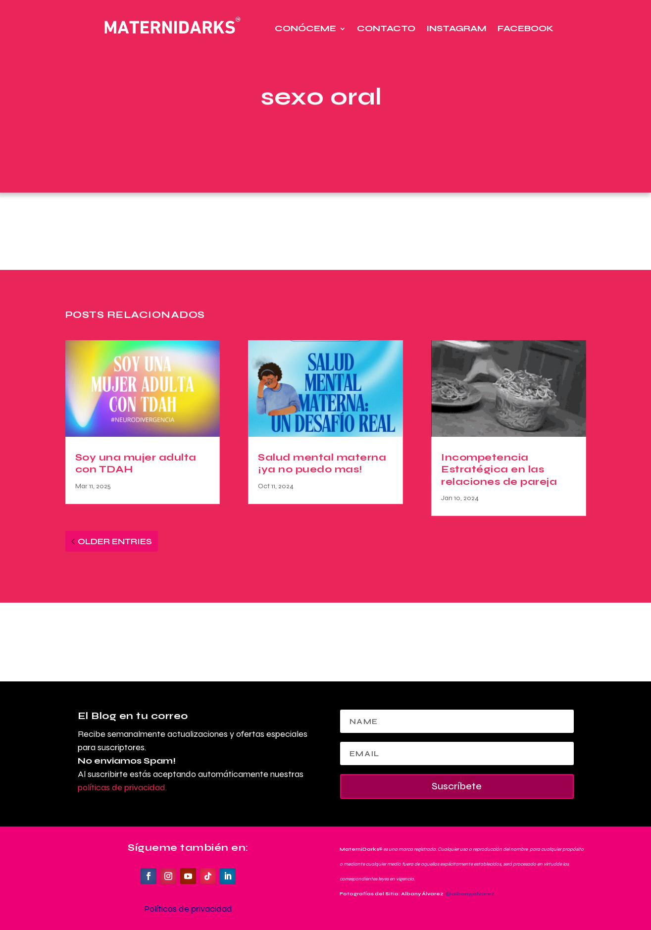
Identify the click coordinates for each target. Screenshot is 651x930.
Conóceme (305, 28)
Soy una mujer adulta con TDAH (136, 463)
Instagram (456, 28)
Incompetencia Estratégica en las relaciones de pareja (499, 469)
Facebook (525, 28)
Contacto (386, 28)
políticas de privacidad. (122, 787)
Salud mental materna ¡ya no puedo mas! (322, 463)
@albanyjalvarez (470, 894)
